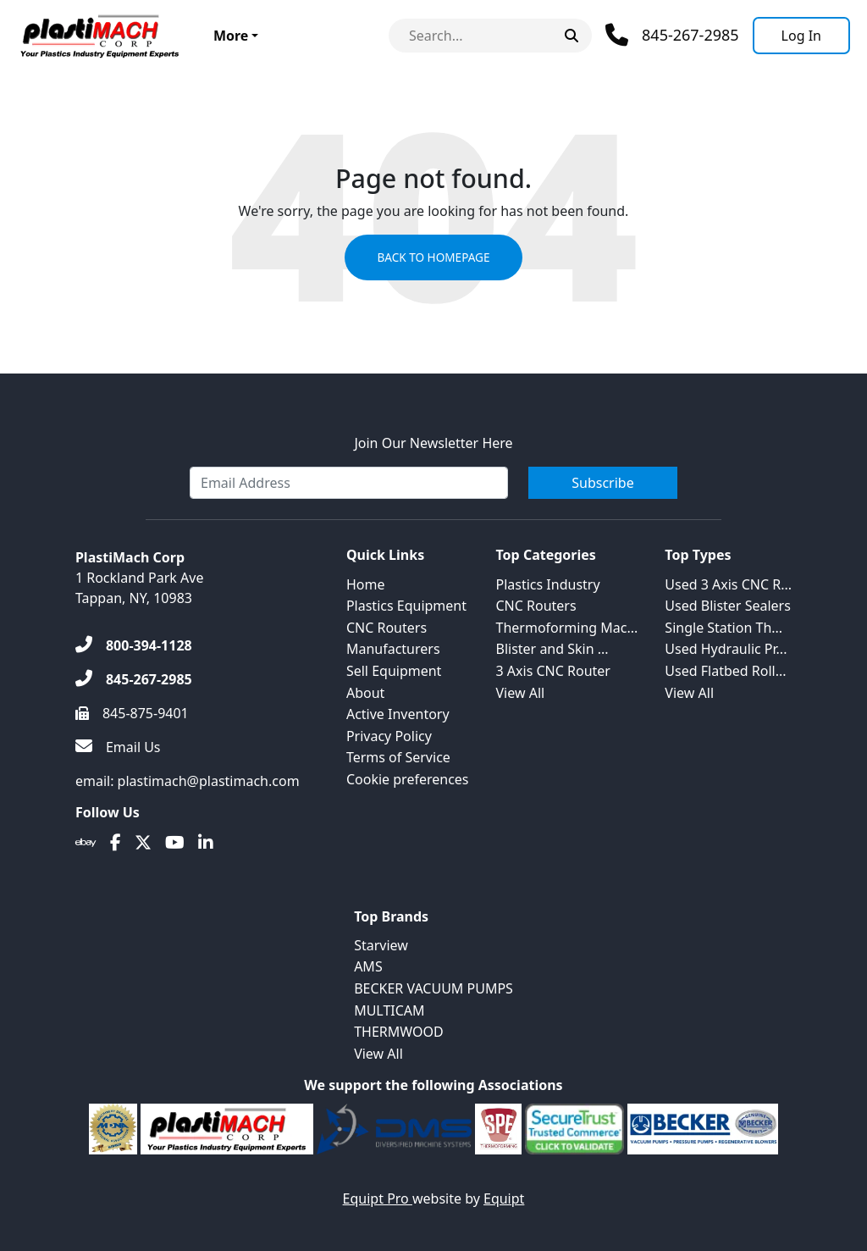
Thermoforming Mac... (567, 627)
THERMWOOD (399, 1031)
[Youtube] (175, 843)
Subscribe (602, 483)
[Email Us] (118, 748)
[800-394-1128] (133, 646)
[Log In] (801, 35)
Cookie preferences (407, 779)
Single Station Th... (723, 627)
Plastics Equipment (406, 605)
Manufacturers (393, 648)
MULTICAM (389, 1010)
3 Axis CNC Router (553, 670)
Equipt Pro (377, 1198)
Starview (381, 945)
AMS (368, 966)
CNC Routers (386, 627)
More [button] (230, 35)
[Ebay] (86, 843)
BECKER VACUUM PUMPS (433, 988)
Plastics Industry (548, 584)
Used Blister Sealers (727, 605)
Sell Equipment (393, 670)
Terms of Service (398, 757)
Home (365, 584)
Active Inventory (398, 714)
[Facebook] (115, 843)
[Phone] (672, 35)
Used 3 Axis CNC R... (728, 584)
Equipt (503, 1198)
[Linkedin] (205, 843)
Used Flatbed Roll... (725, 670)
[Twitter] (143, 843)
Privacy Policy (389, 736)
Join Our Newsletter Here (433, 444)
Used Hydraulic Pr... (726, 648)
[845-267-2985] (133, 680)
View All (520, 693)
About (365, 693)
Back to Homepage (433, 259)
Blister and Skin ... (552, 648)
